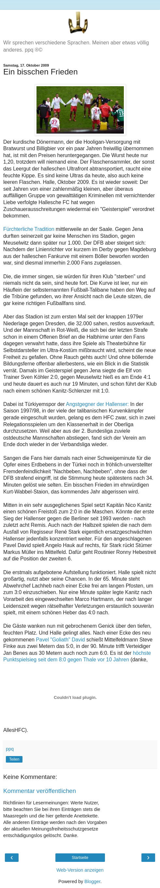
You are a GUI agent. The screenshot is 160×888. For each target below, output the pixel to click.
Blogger (92, 881)
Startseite (80, 857)
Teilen (14, 759)
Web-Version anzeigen (80, 870)
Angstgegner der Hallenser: (97, 404)
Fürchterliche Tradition (28, 229)
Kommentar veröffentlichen (39, 790)
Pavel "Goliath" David (60, 639)
